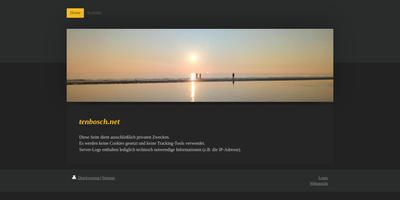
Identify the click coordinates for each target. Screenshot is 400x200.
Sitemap (108, 178)
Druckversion (86, 178)
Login (323, 178)
